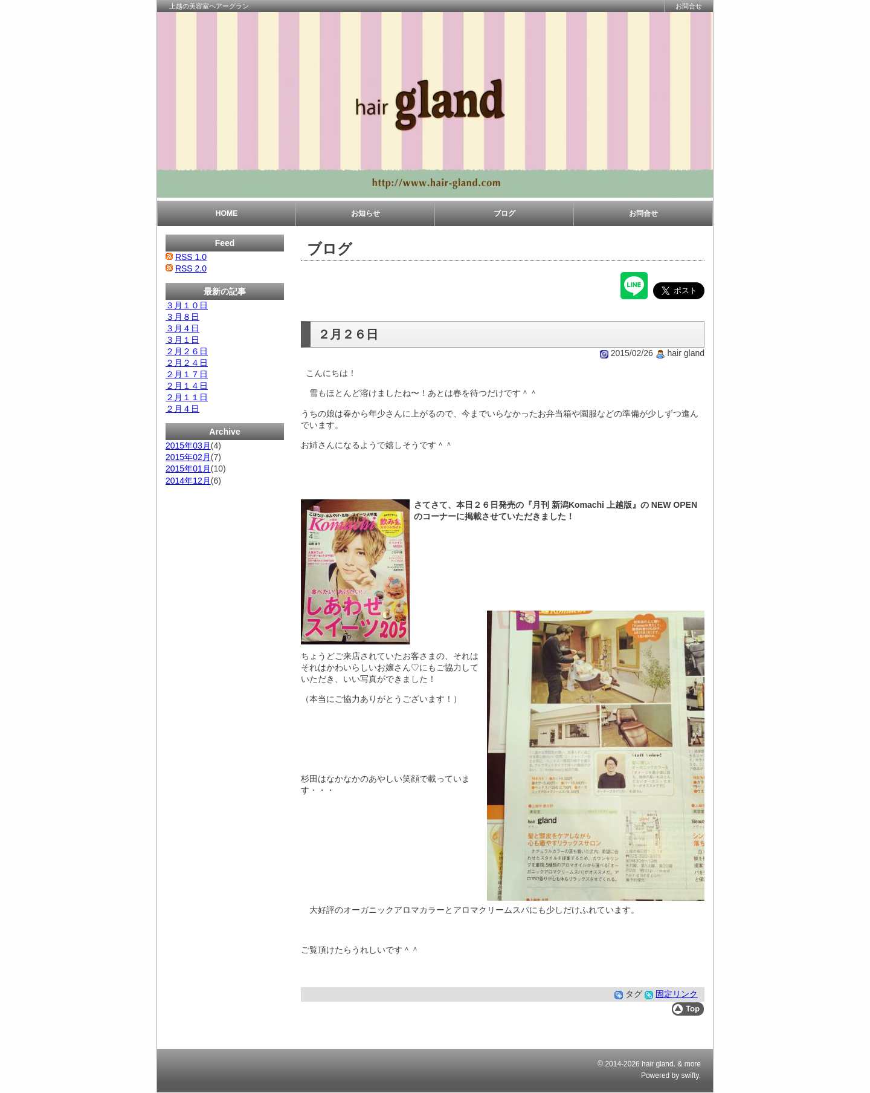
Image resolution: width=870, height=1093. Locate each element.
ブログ (504, 213)
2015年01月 (188, 468)
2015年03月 (188, 445)
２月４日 (182, 409)
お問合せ (688, 6)
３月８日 (182, 317)
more (693, 1064)
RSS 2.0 (191, 268)
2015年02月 (188, 457)
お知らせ (365, 213)
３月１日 (182, 340)
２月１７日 (187, 374)
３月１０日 (187, 305)
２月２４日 (187, 363)
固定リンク (677, 994)
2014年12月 (188, 480)
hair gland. (658, 1064)
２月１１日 (187, 397)
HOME (227, 213)
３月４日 (182, 328)
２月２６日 (187, 351)
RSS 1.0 (191, 257)
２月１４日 (187, 386)
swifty (690, 1075)
